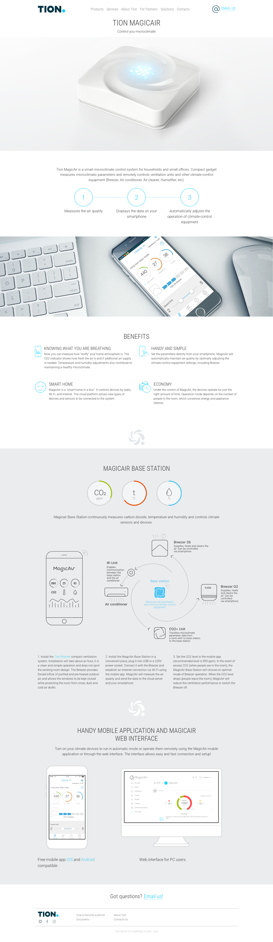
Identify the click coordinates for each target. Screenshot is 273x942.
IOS (69, 859)
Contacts (183, 9)
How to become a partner (90, 915)
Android (88, 859)
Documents (82, 919)
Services (112, 9)
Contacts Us (121, 919)
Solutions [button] (167, 9)
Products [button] (97, 9)
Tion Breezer (62, 656)
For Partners (149, 9)
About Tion (129, 9)
